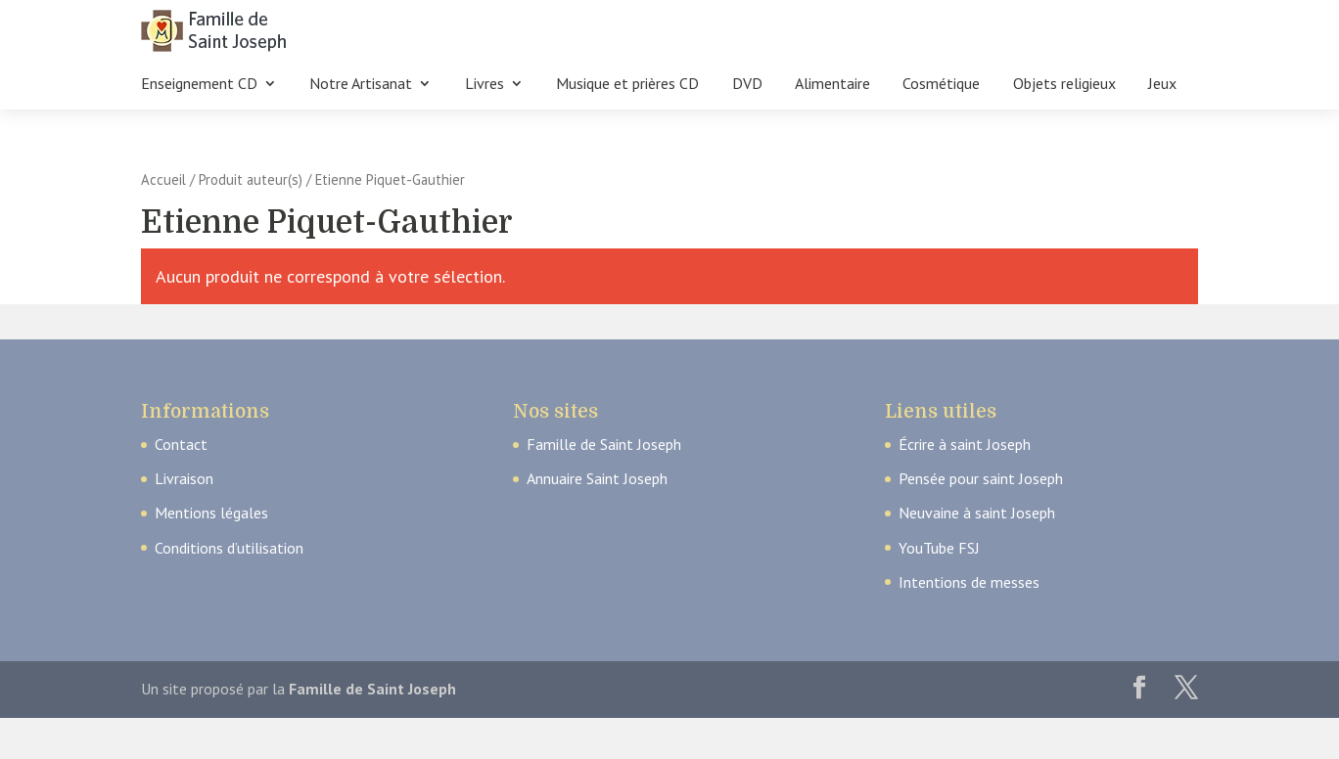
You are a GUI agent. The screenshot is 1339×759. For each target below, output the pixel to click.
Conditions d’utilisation (229, 548)
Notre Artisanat (360, 84)
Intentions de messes (969, 582)
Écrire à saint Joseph (965, 444)
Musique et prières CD (627, 84)
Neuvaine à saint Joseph (977, 512)
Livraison (184, 478)
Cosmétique (941, 84)
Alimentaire (832, 84)
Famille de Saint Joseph (604, 444)
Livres (484, 84)
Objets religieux (1064, 84)
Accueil (163, 179)
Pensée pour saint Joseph (981, 478)
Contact (181, 444)
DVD (747, 84)
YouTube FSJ (939, 548)
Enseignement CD (199, 84)
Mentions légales (211, 512)
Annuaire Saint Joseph (597, 478)
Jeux (1162, 84)
